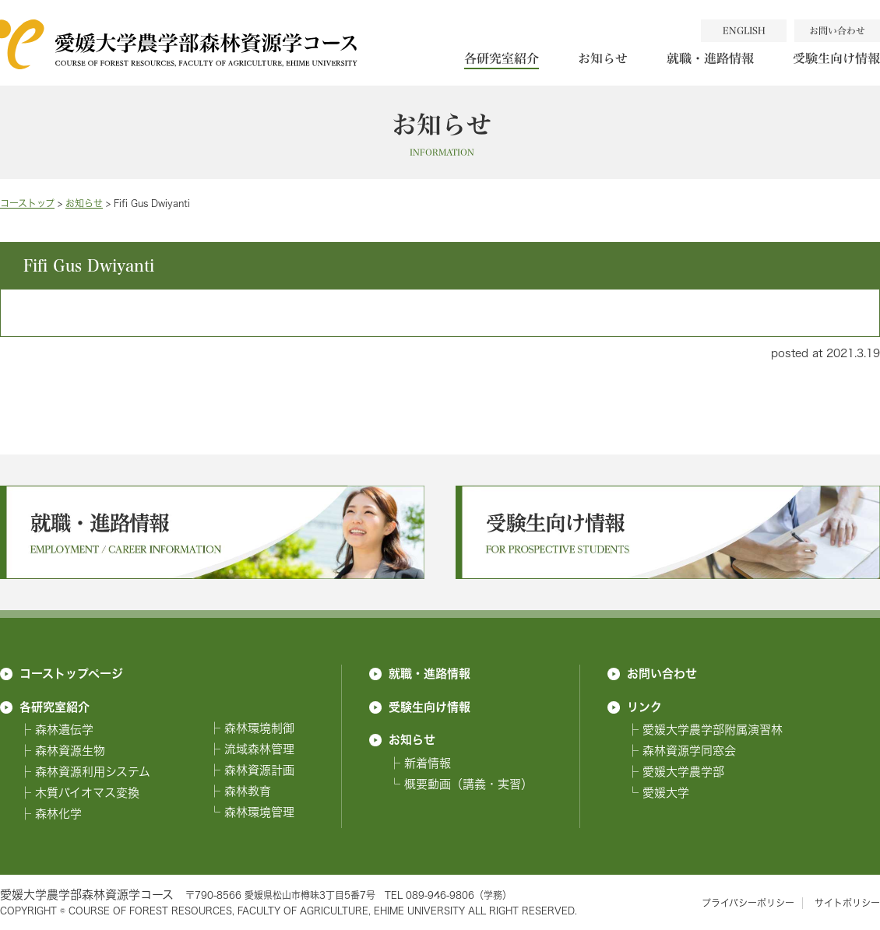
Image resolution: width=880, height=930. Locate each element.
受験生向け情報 (429, 706)
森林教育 (247, 791)
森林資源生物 (70, 750)
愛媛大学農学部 (683, 771)
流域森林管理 (259, 749)
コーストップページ (71, 673)
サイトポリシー (847, 903)
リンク (644, 706)
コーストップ (27, 203)
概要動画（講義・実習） (468, 784)
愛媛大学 (665, 792)
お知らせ (603, 58)
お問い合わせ (662, 673)
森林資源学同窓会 (689, 750)
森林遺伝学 (64, 729)
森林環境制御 (259, 728)
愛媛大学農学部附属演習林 (712, 729)
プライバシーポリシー (748, 903)
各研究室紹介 (501, 58)
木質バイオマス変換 (87, 792)
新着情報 (427, 763)
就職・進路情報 (710, 58)
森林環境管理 (259, 812)
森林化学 (58, 813)
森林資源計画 (259, 770)
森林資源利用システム (92, 771)
